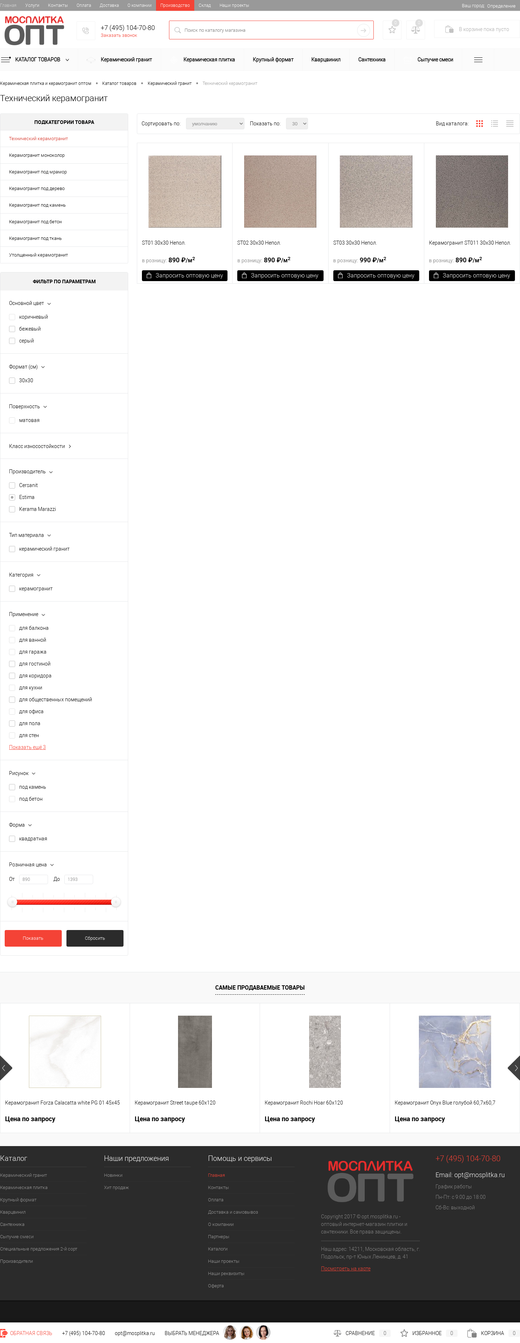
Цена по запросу (30, 1119)
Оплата (84, 5)
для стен (29, 735)
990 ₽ (359, 260)
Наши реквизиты (226, 1273)
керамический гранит (44, 549)
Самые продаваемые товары (260, 987)
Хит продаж (116, 1187)
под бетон (31, 799)
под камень (32, 787)
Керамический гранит (119, 60)
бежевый (30, 329)
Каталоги (218, 1249)
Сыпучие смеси (428, 60)
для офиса (31, 711)
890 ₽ (168, 260)
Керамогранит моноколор (37, 155)
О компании (139, 5)
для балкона (34, 628)
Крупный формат (273, 60)
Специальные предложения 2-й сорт (38, 1249)
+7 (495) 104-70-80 (128, 27)
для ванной (32, 640)
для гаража (33, 652)
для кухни (30, 687)
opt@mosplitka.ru (479, 1175)
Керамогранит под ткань (35, 238)
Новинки (113, 1175)
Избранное (429, 1333)
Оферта (216, 1285)
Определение (501, 6)
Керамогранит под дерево (37, 188)
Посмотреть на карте (345, 1268)
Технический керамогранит (38, 138)
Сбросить (95, 938)
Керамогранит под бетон (35, 221)
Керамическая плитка (202, 60)
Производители (16, 1261)
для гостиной (35, 664)
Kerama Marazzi (37, 509)
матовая (29, 420)
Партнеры (218, 1236)
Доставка (109, 5)
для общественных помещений (55, 699)
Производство (175, 5)
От (12, 879)
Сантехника (372, 60)
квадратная (33, 838)
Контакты (58, 5)
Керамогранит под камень (37, 205)
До (56, 879)
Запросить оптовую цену (185, 275)
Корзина (493, 1333)
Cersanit (28, 485)
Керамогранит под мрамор (38, 172)
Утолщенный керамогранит (38, 255)
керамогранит (36, 588)
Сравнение (362, 1333)
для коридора (35, 676)
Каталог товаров (36, 60)
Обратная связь (26, 1333)
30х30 (26, 380)
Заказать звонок (119, 35)
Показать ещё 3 (27, 747)
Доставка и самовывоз (233, 1212)
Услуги (32, 5)
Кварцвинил (326, 60)
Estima (27, 497)
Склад (205, 5)
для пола (29, 723)
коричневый (33, 317)
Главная (8, 5)
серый (26, 341)
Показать (33, 938)
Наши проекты (234, 5)
